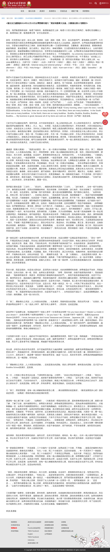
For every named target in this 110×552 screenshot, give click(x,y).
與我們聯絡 (14, 531)
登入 (90, 3)
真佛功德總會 (49, 522)
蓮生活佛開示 (19, 18)
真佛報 (63, 522)
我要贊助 (14, 522)
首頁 (3, 18)
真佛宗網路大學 (33, 543)
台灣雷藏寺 (48, 534)
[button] (31, 11)
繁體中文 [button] (104, 3)
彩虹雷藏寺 (48, 531)
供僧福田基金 (15, 525)
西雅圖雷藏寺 (49, 528)
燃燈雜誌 (64, 525)
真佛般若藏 (65, 528)
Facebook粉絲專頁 (34, 528)
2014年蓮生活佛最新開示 (33, 18)
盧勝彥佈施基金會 (67, 531)
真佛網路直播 (49, 525)
